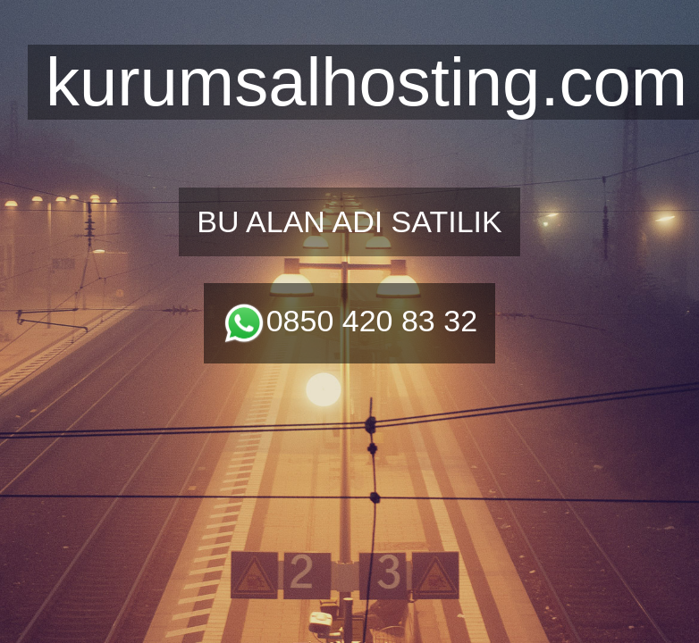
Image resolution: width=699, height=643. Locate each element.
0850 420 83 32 (349, 321)
